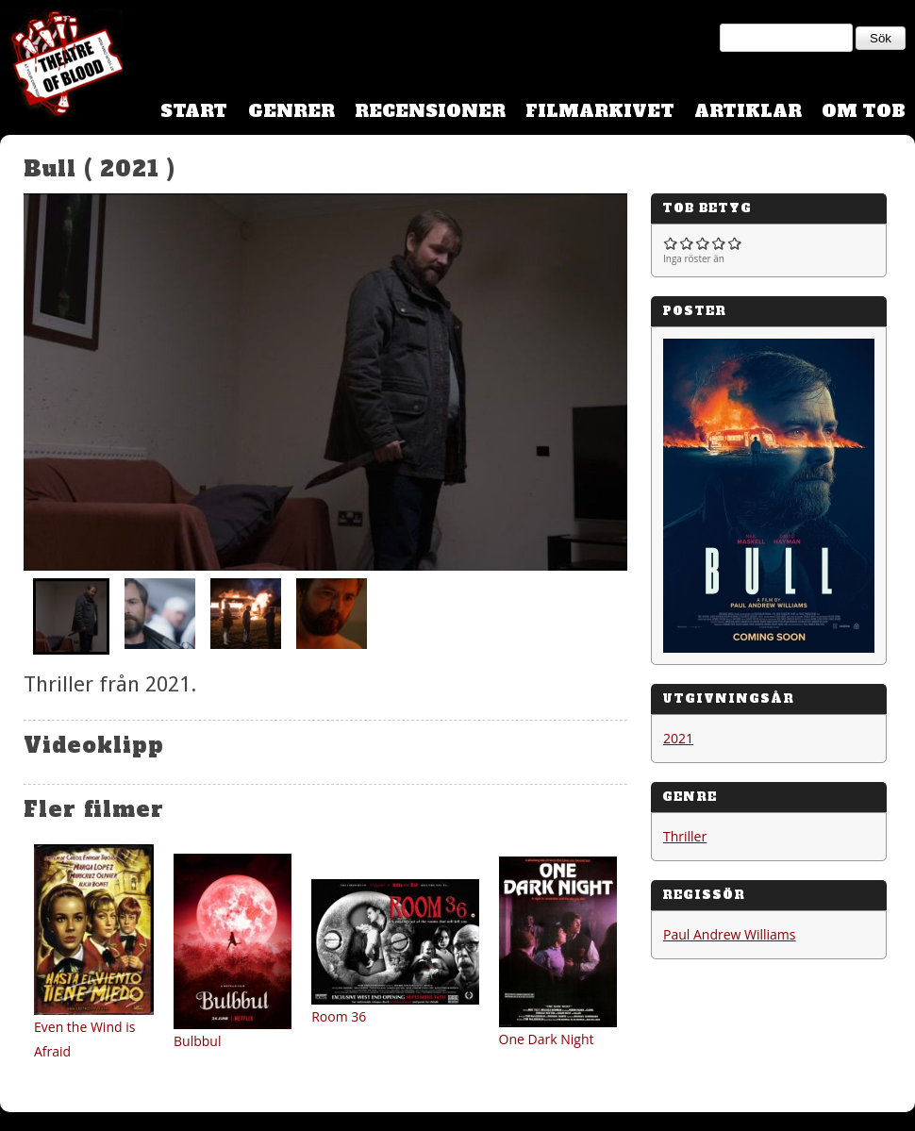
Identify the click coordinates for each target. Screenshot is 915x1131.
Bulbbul (197, 1041)
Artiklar (748, 111)
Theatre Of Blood (61, 66)
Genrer (291, 111)
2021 (678, 738)
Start (193, 111)
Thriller (685, 836)
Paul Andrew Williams (729, 934)
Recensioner (430, 111)
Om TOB (864, 111)
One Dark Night (546, 1039)
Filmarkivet (599, 111)
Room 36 (338, 1016)
